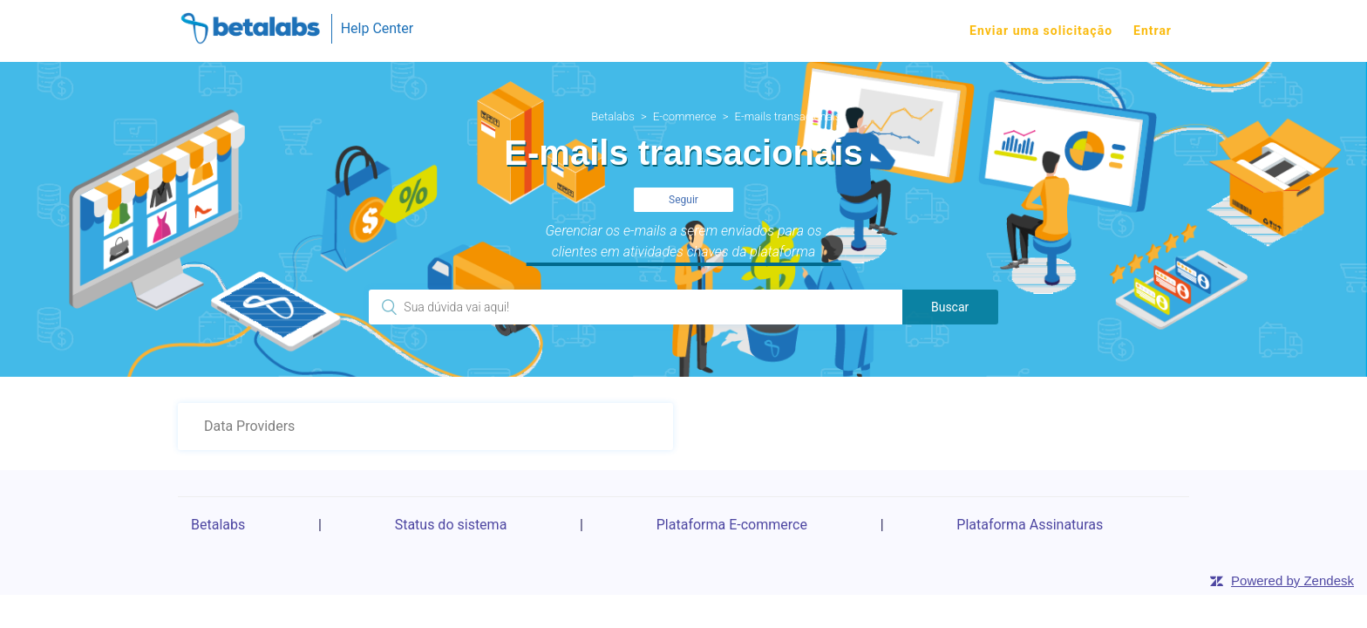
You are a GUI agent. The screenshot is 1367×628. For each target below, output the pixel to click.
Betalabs (613, 116)
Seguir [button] (683, 200)
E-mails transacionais (788, 116)
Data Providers (249, 426)
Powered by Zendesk (1292, 580)
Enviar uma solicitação (1040, 31)
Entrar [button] (1152, 31)
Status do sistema (451, 524)
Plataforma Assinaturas (1029, 524)
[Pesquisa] (635, 307)
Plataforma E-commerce (731, 524)
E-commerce (685, 116)
